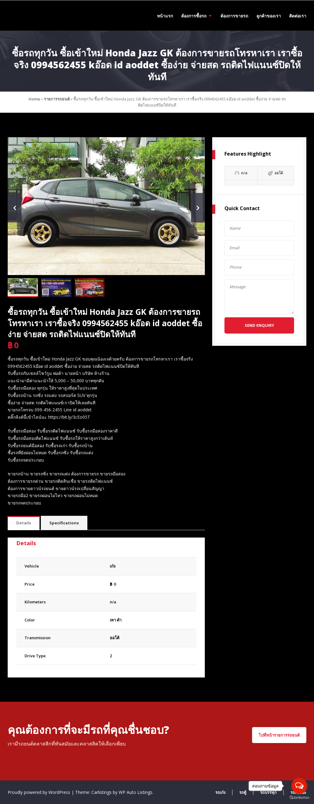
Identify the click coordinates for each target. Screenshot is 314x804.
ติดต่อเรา (297, 16)
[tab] (24, 523)
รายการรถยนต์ (57, 99)
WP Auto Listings (135, 792)
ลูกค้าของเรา (268, 16)
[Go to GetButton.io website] (299, 798)
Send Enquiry (259, 325)
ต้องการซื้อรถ (193, 16)
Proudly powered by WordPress (39, 792)
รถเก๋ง (220, 792)
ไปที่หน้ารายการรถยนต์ (279, 735)
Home (34, 99)
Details (23, 523)
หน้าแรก (165, 16)
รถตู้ (242, 792)
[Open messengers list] (299, 786)
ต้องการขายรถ (234, 16)
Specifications (64, 523)
